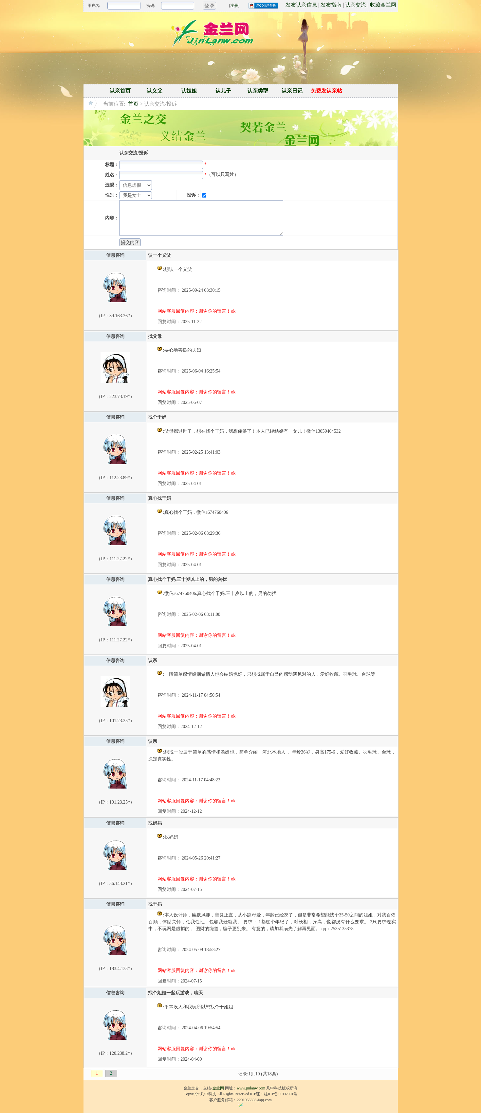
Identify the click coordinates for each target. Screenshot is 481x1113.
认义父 (154, 91)
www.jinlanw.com (251, 1088)
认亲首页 (120, 91)
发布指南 (331, 5)
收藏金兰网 (383, 5)
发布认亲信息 (301, 5)
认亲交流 (355, 5)
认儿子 (223, 91)
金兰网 (218, 1088)
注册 (234, 5)
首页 (133, 104)
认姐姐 (189, 91)
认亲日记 (292, 91)
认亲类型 (257, 91)
